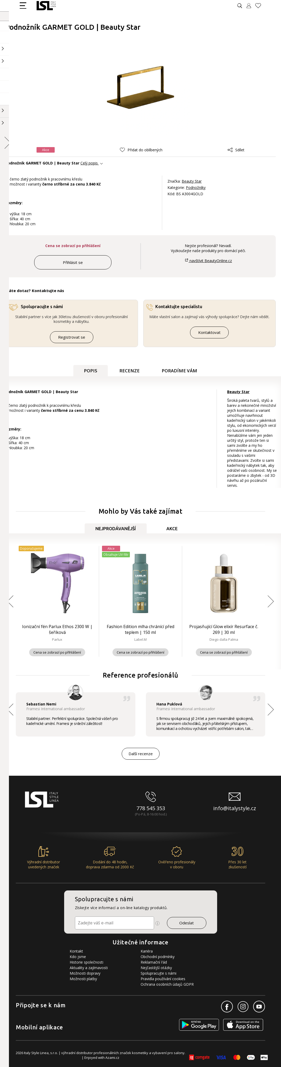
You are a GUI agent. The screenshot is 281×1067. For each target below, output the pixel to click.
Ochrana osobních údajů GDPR (167, 984)
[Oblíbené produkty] (260, 5)
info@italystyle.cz (234, 808)
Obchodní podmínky (158, 956)
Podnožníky (196, 187)
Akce (172, 528)
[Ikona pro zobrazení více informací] (157, 923)
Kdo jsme (78, 956)
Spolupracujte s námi (158, 973)
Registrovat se (71, 337)
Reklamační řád (154, 962)
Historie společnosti (86, 962)
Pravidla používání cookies (163, 978)
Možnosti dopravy (85, 973)
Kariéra (147, 951)
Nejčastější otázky (156, 967)
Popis (90, 371)
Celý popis (89, 163)
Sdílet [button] (236, 149)
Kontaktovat (209, 332)
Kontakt (76, 951)
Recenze (129, 371)
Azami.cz (112, 1057)
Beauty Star (192, 181)
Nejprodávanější (115, 528)
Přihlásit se (73, 262)
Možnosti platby (83, 978)
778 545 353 (150, 808)
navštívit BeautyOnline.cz (208, 260)
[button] (141, 150)
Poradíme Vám (179, 371)
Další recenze (141, 753)
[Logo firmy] (46, 5)
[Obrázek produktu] (140, 86)
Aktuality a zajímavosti (89, 967)
